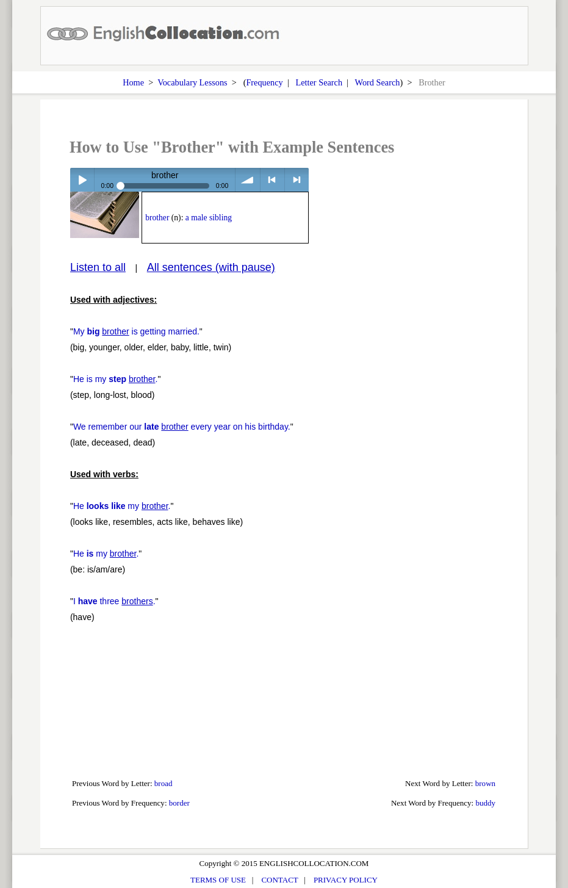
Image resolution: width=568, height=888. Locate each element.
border (179, 802)
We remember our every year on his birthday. (181, 426)
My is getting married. (136, 331)
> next (297, 180)
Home (133, 82)
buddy (485, 802)
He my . (122, 506)
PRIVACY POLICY (346, 879)
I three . (114, 601)
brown (485, 783)
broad (163, 783)
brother (157, 217)
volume (247, 180)
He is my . (115, 379)
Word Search (377, 82)
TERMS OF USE (218, 879)
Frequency (264, 82)
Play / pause (82, 180)
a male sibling (208, 217)
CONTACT (279, 879)
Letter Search (318, 82)
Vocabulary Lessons (192, 82)
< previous (272, 180)
